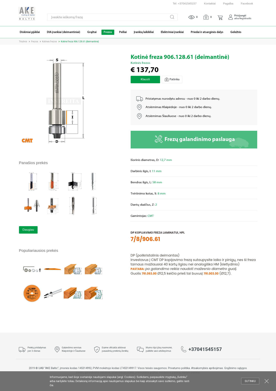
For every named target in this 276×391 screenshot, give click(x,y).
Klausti (145, 79)
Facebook (247, 3)
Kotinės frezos (49, 41)
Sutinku (250, 381)
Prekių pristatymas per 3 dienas (37, 349)
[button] (220, 17)
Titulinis (23, 41)
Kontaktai (210, 3)
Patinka (172, 79)
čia (51, 385)
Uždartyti (266, 381)
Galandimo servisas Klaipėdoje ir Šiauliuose (73, 349)
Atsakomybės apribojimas (207, 368)
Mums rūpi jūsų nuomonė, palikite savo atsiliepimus (159, 349)
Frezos (34, 41)
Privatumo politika (179, 368)
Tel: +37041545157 (185, 3)
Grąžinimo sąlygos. (235, 368)
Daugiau (28, 230)
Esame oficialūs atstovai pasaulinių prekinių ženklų (115, 349)
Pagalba (228, 3)
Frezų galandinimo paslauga (195, 139)
